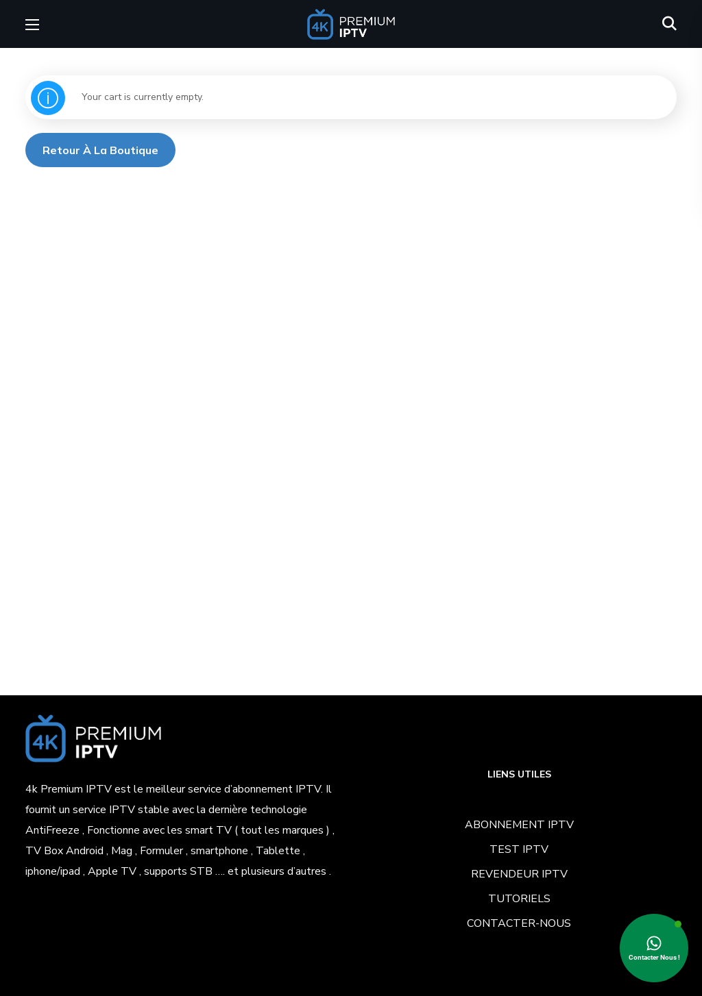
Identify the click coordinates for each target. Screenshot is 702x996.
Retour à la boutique (100, 150)
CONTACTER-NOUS (519, 923)
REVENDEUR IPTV (519, 874)
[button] (669, 24)
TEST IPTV (518, 849)
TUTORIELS (519, 898)
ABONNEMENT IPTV (519, 824)
